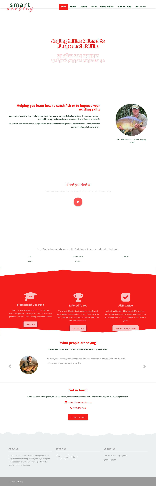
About (73, 6)
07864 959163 (78, 408)
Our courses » (78, 343)
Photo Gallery (106, 6)
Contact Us (140, 6)
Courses (83, 6)
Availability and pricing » (125, 343)
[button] (10, 366)
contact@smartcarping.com (78, 402)
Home (63, 6)
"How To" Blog (124, 6)
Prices (94, 6)
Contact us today (78, 417)
